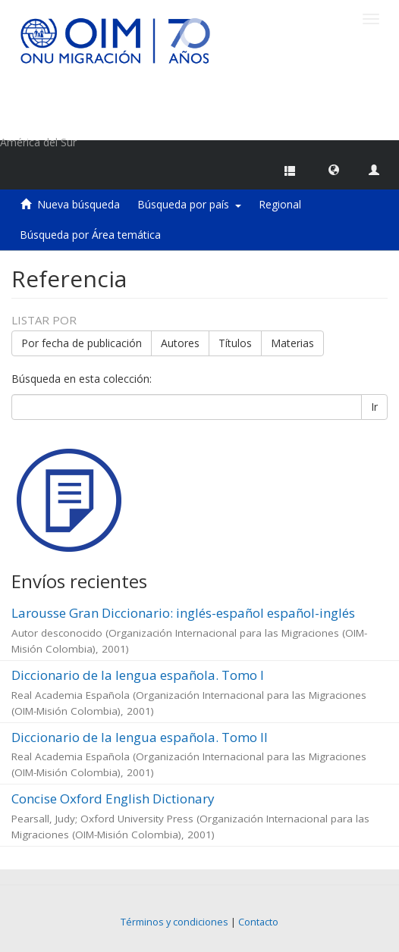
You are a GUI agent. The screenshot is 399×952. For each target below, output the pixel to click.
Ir (374, 406)
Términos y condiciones (174, 922)
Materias (292, 343)
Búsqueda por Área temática (90, 234)
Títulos (235, 343)
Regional (280, 204)
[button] (333, 169)
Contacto (258, 922)
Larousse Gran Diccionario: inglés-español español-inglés (183, 613)
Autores (180, 343)
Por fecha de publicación (81, 343)
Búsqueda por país (189, 204)
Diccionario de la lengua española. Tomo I (137, 675)
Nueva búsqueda (78, 204)
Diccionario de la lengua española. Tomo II (139, 737)
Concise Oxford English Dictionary (113, 798)
